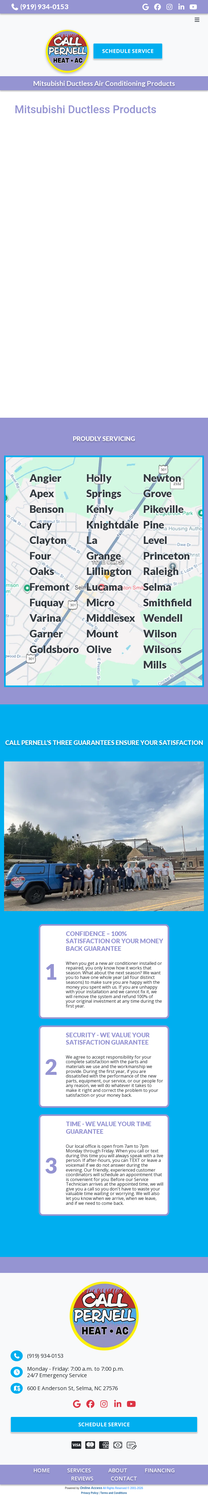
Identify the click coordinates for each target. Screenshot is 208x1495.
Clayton (48, 540)
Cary (41, 524)
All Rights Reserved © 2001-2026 (123, 1488)
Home (41, 1470)
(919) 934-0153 (40, 6)
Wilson (160, 633)
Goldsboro (54, 649)
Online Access (91, 1488)
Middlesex (110, 617)
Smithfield (167, 602)
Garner (46, 633)
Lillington (109, 571)
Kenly (99, 509)
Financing (160, 1470)
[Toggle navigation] (104, 20)
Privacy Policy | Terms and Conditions (104, 1492)
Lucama (104, 586)
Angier (45, 477)
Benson (47, 509)
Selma (157, 586)
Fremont (50, 586)
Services (79, 1470)
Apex (42, 493)
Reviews (82, 1478)
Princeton (166, 555)
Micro (100, 602)
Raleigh (161, 571)
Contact (124, 1478)
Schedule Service (128, 51)
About (117, 1470)
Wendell (163, 617)
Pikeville (163, 509)
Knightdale (112, 524)
